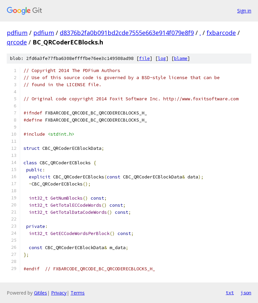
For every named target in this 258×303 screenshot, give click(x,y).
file (144, 58)
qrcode (17, 42)
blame (180, 58)
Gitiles (40, 293)
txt (230, 293)
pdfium (17, 33)
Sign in (244, 10)
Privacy (59, 293)
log (162, 58)
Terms (78, 293)
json (246, 293)
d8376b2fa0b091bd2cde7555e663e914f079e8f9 (127, 33)
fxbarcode (221, 33)
